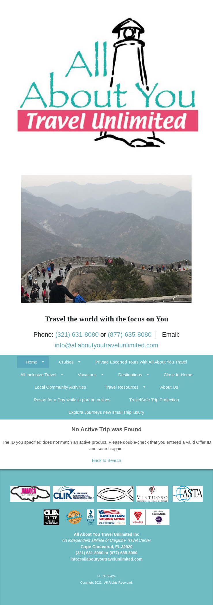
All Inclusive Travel (38, 374)
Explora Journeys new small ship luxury (106, 412)
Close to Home (178, 374)
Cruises (66, 361)
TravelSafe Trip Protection (154, 399)
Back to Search (106, 460)
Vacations (87, 374)
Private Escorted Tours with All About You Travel (141, 361)
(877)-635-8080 (130, 334)
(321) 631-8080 (77, 334)
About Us (169, 387)
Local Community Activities (60, 387)
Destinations (130, 374)
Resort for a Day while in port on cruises (72, 399)
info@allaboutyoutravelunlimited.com (107, 345)
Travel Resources (122, 387)
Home (31, 361)
